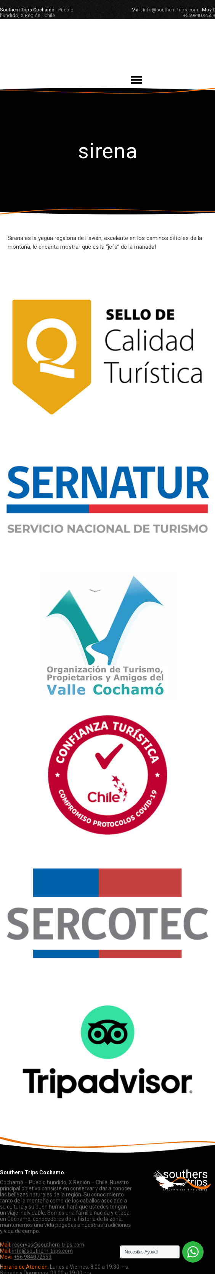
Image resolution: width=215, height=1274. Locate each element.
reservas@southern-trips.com (48, 1245)
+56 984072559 (32, 1257)
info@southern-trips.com (42, 1251)
